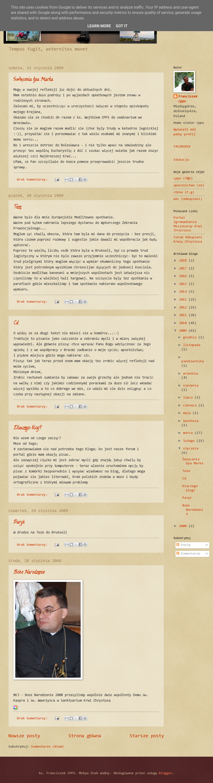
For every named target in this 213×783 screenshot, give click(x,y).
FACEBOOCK (182, 146)
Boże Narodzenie (29, 572)
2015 (184, 284)
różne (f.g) (184, 192)
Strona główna (84, 736)
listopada (191, 345)
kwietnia (190, 421)
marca (189, 433)
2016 (184, 276)
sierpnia (190, 385)
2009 (184, 331)
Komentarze (188, 554)
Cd (15, 323)
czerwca (190, 405)
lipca (189, 397)
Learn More (99, 26)
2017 (184, 268)
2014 (184, 292)
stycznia (190, 448)
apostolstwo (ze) (189, 185)
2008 (184, 526)
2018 (184, 260)
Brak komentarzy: (33, 180)
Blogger (165, 773)
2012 (184, 307)
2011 (184, 315)
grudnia (190, 337)
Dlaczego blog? (27, 428)
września (190, 373)
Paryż (19, 522)
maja (188, 413)
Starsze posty (147, 736)
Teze (17, 207)
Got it (121, 26)
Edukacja (181, 160)
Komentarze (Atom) (47, 747)
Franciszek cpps (187, 99)
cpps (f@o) (183, 178)
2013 (184, 299)
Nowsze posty (24, 736)
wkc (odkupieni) (188, 199)
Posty (183, 545)
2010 (184, 323)
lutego (189, 441)
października (192, 361)
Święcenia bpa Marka (33, 80)
